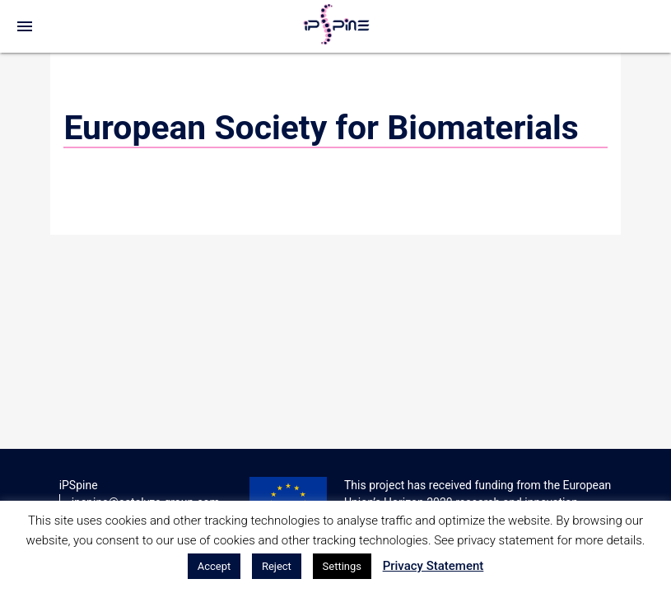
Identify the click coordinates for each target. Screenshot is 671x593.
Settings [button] (342, 566)
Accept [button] (214, 566)
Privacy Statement (433, 565)
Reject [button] (276, 566)
